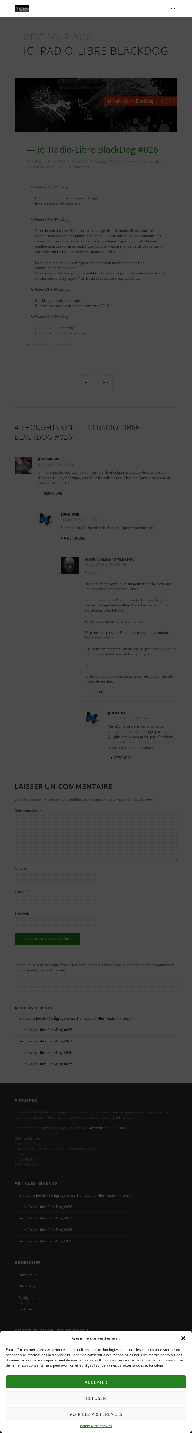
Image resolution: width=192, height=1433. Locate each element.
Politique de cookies (96, 1425)
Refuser (96, 1398)
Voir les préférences (96, 1414)
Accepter (96, 1382)
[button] (183, 1338)
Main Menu (174, 8)
